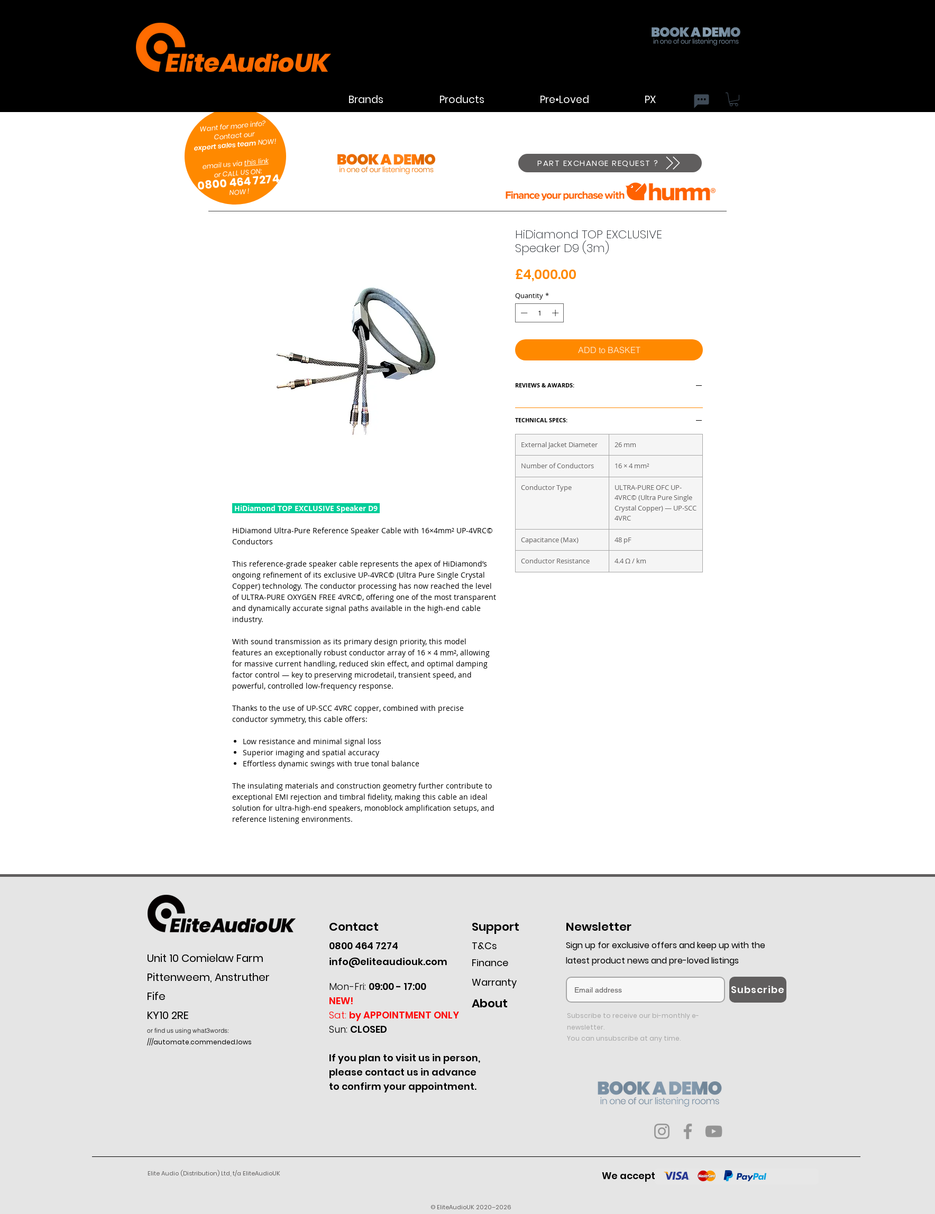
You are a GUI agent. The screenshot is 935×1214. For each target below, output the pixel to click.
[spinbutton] (539, 313)
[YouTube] (713, 1131)
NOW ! (239, 192)
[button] (734, 99)
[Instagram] (662, 1131)
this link (256, 162)
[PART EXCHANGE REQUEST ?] (610, 163)
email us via (223, 160)
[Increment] (556, 313)
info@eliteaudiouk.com (388, 961)
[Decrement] (523, 313)
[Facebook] (687, 1131)
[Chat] (701, 101)
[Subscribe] (757, 990)
